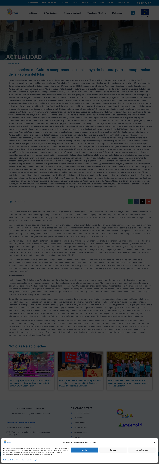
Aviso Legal (33, 460)
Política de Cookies (9, 460)
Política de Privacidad (22, 460)
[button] (154, 442)
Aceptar (84, 450)
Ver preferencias (142, 450)
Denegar (113, 450)
